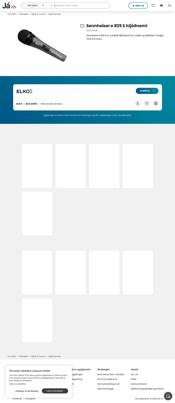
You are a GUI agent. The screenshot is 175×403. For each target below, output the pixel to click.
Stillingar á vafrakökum (27, 391)
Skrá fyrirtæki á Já (107, 379)
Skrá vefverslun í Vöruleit (110, 374)
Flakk (133, 379)
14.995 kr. (145, 90)
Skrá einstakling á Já (108, 384)
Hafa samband (139, 384)
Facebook (17, 398)
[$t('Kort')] (161, 5)
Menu (170, 5)
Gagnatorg (76, 379)
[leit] (78, 5)
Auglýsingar (76, 374)
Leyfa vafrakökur (55, 391)
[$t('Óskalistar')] (153, 5)
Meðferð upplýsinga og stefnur (147, 388)
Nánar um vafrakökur (17, 384)
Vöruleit (12, 14)
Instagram (30, 398)
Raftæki (23, 14)
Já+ (72, 384)
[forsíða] (11, 5)
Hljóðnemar (54, 14)
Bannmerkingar (105, 388)
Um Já (134, 374)
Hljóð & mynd (38, 14)
